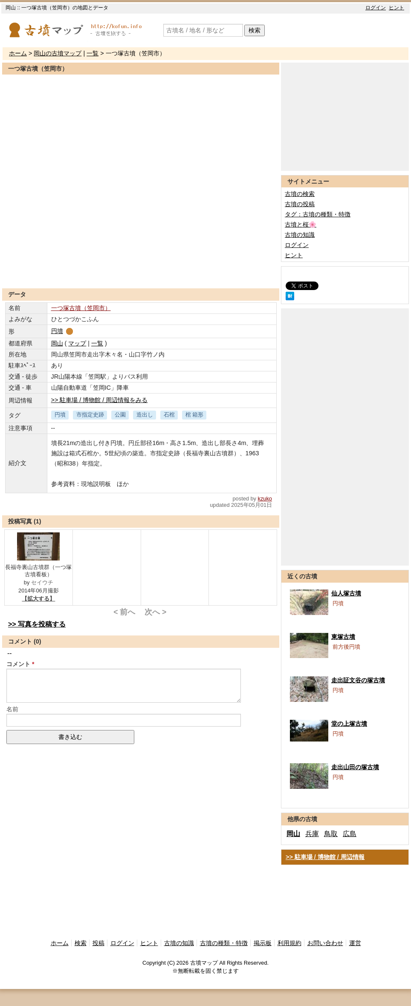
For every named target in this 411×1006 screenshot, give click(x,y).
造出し (144, 414)
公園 (120, 414)
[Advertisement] (140, 267)
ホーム (18, 53)
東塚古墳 (343, 636)
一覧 (92, 53)
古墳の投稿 (300, 204)
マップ (77, 343)
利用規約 (289, 943)
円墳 (63, 331)
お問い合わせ (325, 943)
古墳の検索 (300, 193)
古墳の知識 (300, 234)
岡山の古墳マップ (57, 53)
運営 (355, 943)
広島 (349, 833)
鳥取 (331, 833)
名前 (12, 709)
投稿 (98, 943)
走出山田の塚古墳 (355, 767)
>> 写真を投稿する (37, 624)
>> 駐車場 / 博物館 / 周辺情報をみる (99, 400)
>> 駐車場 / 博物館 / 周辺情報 (325, 857)
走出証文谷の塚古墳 (358, 680)
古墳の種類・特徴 (224, 943)
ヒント (396, 8)
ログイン (375, 8)
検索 (254, 30)
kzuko (265, 498)
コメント (18, 664)
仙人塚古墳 (346, 593)
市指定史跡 (90, 414)
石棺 (169, 414)
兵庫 (312, 833)
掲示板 (263, 943)
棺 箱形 (194, 414)
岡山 (57, 343)
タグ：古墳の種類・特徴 (317, 214)
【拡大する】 (38, 598)
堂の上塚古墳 (349, 723)
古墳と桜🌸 (300, 224)
